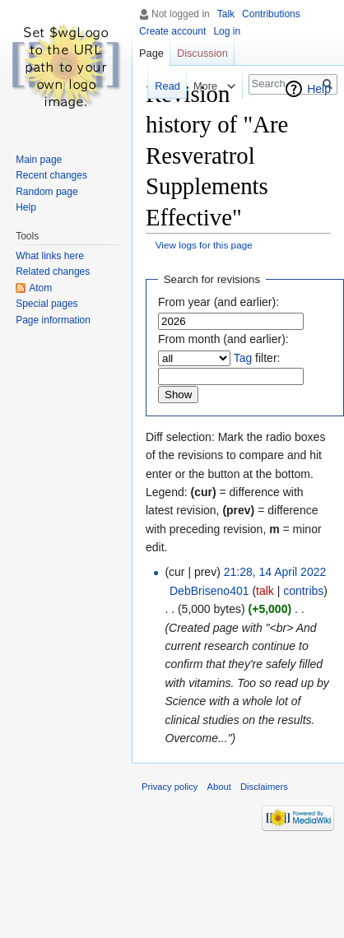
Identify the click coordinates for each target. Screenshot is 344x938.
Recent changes (51, 175)
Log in (226, 31)
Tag (243, 358)
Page (151, 53)
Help (319, 88)
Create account (172, 31)
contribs (303, 590)
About (219, 787)
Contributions (271, 14)
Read (166, 86)
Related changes (53, 271)
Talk (226, 14)
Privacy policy (170, 787)
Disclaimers (264, 787)
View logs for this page (204, 244)
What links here (50, 256)
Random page (46, 191)
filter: (257, 358)
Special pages (46, 303)
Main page (39, 159)
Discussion (202, 53)
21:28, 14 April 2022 (275, 571)
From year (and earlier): (218, 302)
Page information (53, 320)
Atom (40, 288)
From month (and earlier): (223, 339)
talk (265, 590)
